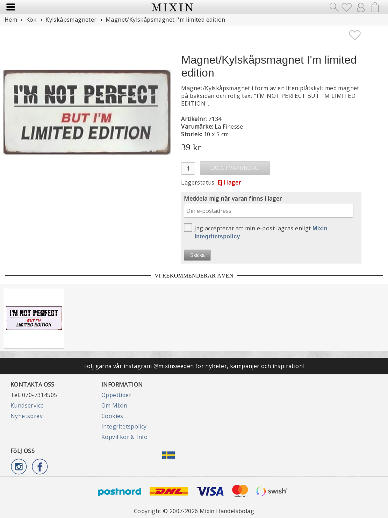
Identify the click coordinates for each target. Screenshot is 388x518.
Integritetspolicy (124, 426)
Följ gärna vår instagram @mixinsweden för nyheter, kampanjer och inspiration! (194, 366)
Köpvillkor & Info (124, 437)
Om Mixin (114, 405)
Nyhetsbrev (26, 416)
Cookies (112, 416)
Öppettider (116, 395)
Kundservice (27, 405)
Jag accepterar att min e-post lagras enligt (256, 231)
